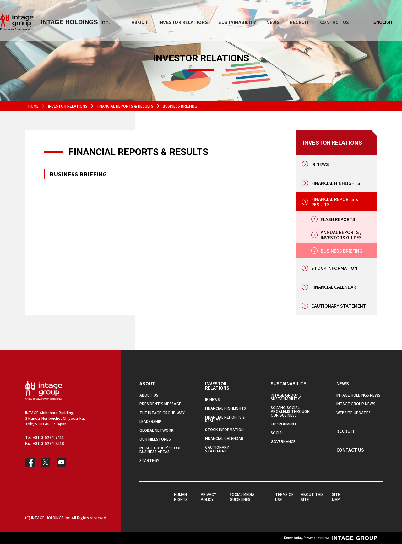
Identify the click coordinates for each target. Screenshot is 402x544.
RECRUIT (345, 431)
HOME (33, 105)
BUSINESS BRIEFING (341, 250)
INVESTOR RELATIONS (67, 105)
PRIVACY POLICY (208, 496)
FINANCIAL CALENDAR (333, 287)
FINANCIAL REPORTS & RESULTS (125, 105)
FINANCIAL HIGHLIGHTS (335, 183)
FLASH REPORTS (338, 219)
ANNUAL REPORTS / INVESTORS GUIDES (341, 235)
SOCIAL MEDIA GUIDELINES (242, 496)
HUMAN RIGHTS (180, 496)
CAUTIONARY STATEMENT (338, 306)
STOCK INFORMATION (334, 268)
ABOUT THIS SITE (312, 496)
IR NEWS (320, 164)
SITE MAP (336, 496)
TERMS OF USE (284, 496)
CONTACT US (350, 450)
